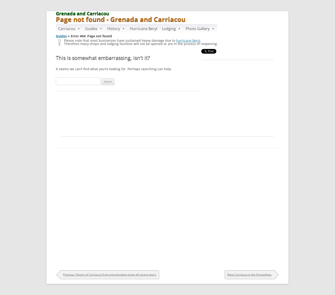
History (116, 28)
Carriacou (69, 28)
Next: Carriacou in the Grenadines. (249, 275)
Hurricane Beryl (143, 28)
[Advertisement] (167, 141)
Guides (94, 28)
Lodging (171, 28)
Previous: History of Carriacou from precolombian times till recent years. (110, 275)
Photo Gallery (200, 28)
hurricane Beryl (188, 40)
